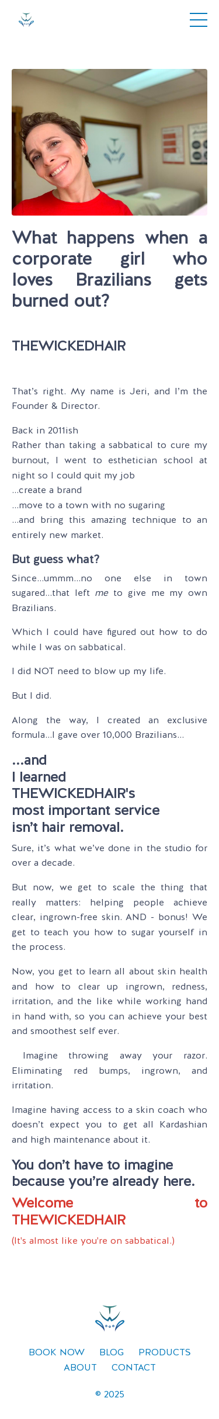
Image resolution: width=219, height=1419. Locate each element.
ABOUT (80, 1367)
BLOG (111, 1352)
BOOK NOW (57, 1352)
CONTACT (134, 1367)
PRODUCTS (164, 1352)
